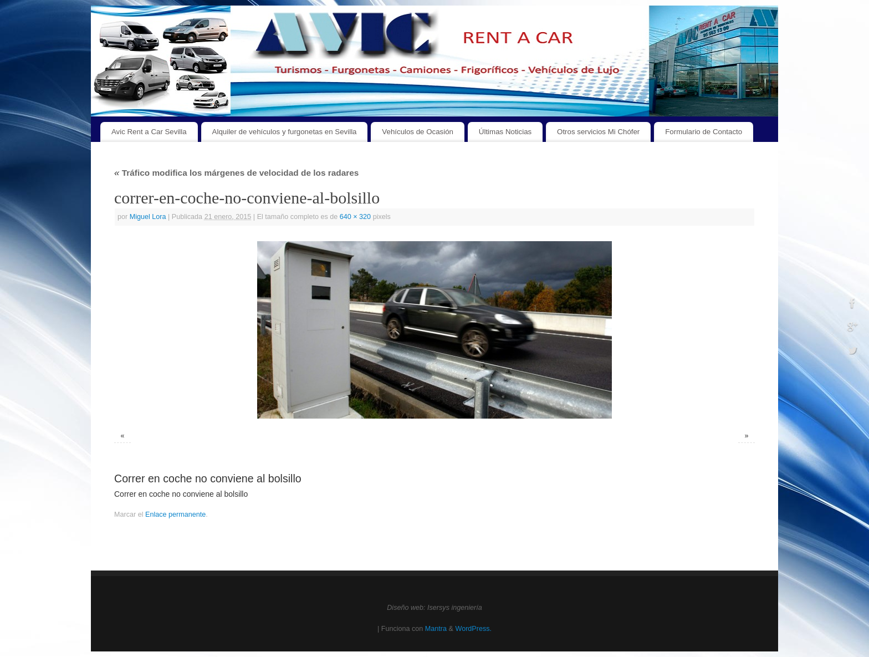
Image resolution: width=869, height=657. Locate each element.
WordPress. (473, 629)
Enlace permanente (175, 514)
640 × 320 (355, 217)
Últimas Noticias (505, 132)
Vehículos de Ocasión (417, 132)
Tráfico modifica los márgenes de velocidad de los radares (236, 172)
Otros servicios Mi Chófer (598, 132)
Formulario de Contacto (703, 132)
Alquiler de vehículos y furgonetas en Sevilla (284, 132)
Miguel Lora (148, 217)
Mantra (436, 629)
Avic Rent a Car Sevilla (149, 132)
